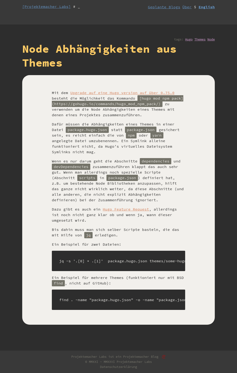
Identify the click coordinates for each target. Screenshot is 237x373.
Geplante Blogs (164, 7)
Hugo (189, 39)
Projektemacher (136, 357)
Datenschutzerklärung (118, 367)
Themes (200, 39)
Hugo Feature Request (126, 209)
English (207, 7)
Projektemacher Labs (134, 362)
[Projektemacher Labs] (46, 6)
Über (187, 7)
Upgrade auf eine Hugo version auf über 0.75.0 (122, 92)
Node (211, 39)
